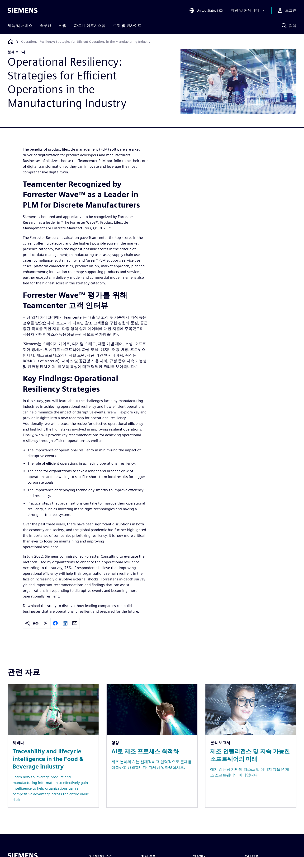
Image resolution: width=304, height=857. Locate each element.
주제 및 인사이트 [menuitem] (127, 25)
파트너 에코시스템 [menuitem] (89, 25)
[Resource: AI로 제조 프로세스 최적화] (152, 746)
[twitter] (45, 623)
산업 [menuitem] (62, 25)
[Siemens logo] (23, 10)
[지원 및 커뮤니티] (248, 10)
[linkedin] (65, 623)
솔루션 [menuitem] (45, 25)
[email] (75, 623)
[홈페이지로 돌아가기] (11, 42)
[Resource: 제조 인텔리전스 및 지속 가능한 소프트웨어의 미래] (250, 746)
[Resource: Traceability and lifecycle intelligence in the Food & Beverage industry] (53, 746)
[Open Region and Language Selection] (206, 10)
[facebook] (55, 623)
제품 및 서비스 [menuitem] (20, 25)
